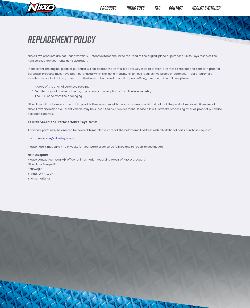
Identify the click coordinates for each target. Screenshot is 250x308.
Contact (176, 8)
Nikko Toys (136, 8)
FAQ (157, 8)
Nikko (32, 300)
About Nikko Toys (77, 300)
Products (109, 8)
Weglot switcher (205, 8)
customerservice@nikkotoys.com (51, 138)
